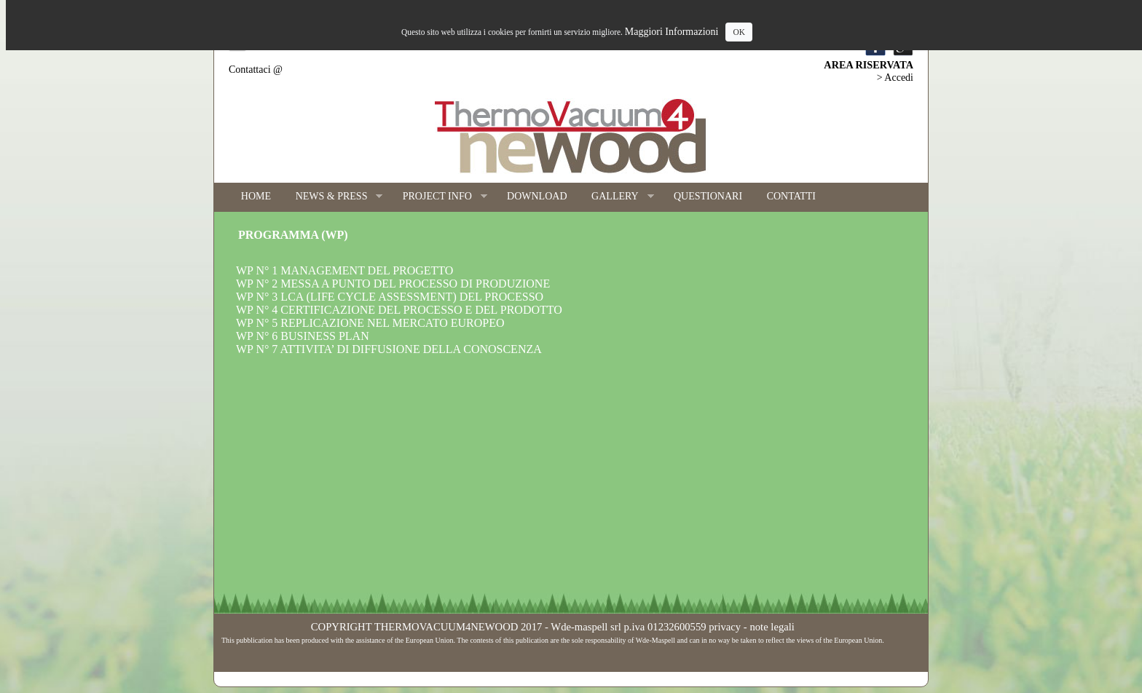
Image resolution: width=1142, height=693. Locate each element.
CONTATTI (791, 196)
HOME (256, 196)
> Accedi (895, 77)
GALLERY (616, 197)
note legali (771, 627)
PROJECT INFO (438, 197)
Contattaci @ (256, 69)
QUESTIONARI (708, 196)
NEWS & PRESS (333, 197)
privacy (725, 627)
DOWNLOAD (537, 196)
